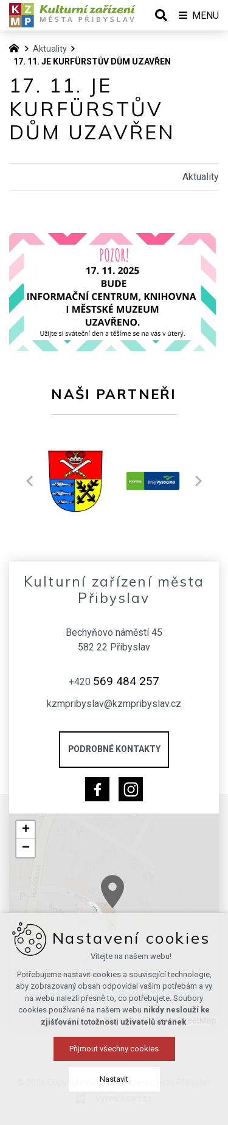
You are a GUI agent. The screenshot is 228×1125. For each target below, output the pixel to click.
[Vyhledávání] (161, 15)
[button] (169, 923)
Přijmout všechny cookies (114, 1094)
